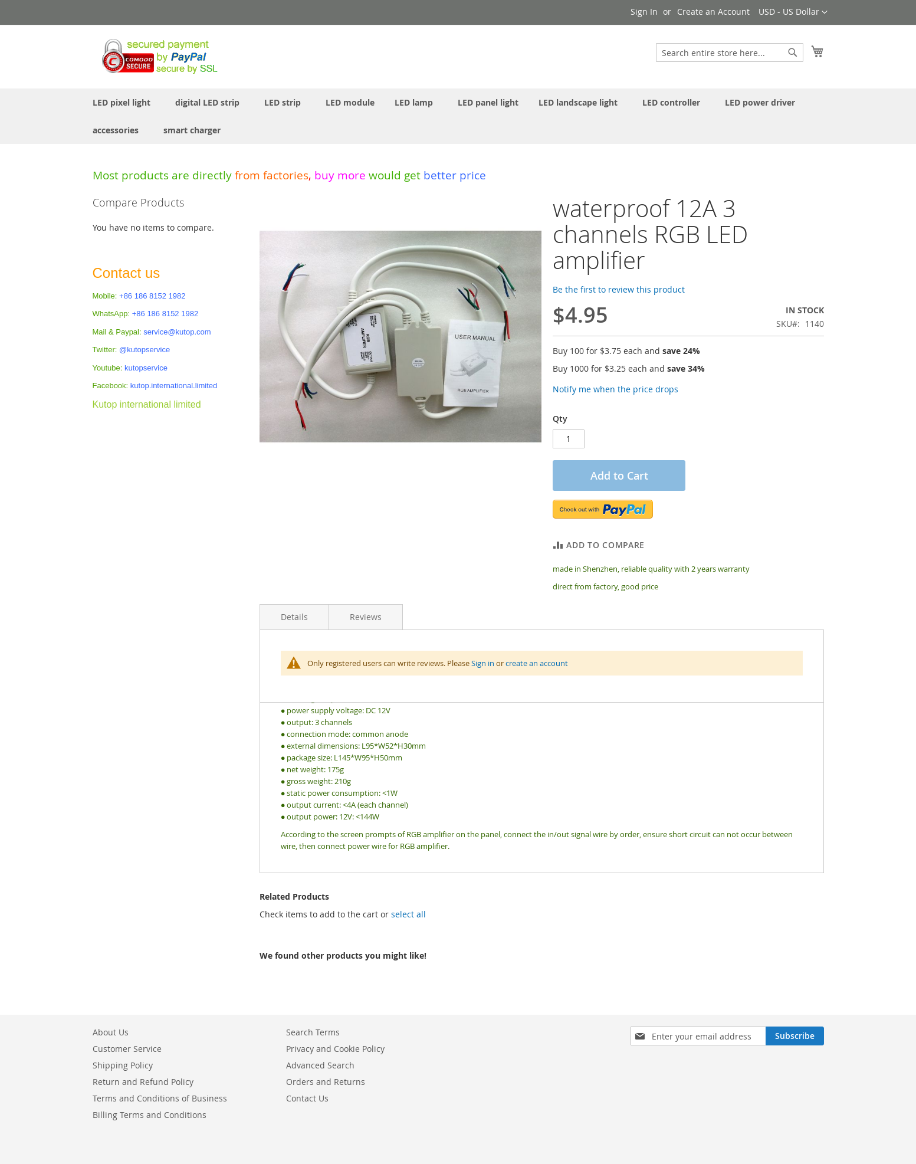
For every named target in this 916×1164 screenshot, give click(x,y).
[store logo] (157, 56)
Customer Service (127, 1048)
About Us (111, 1032)
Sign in (482, 663)
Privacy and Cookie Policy (335, 1048)
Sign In (644, 11)
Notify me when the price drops (615, 389)
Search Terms (313, 1032)
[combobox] (729, 52)
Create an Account (713, 11)
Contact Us (307, 1098)
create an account (536, 663)
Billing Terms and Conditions (149, 1114)
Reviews (366, 616)
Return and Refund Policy (143, 1081)
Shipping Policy (123, 1065)
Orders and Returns (325, 1081)
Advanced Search (320, 1065)
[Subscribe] (795, 1036)
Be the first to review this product (619, 289)
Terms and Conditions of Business (160, 1098)
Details (294, 616)
